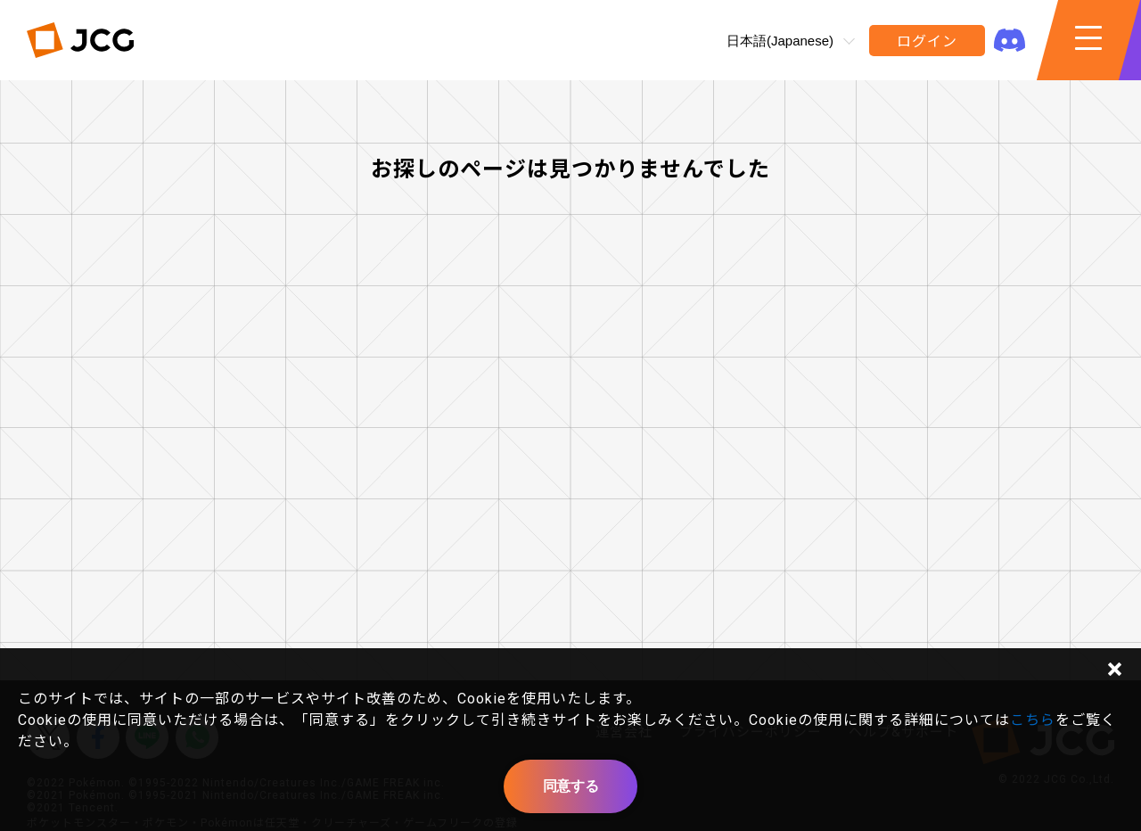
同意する (570, 786)
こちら (1032, 720)
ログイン (926, 41)
